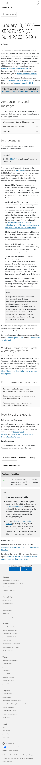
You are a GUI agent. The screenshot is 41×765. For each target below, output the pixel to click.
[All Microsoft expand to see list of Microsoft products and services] (2, 2)
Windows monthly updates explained (14, 68)
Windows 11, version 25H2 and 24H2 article (20, 91)
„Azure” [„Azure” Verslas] (4, 667)
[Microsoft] (20, 1)
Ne (26, 569)
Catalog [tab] (31, 458)
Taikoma (5, 44)
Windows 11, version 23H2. (23, 83)
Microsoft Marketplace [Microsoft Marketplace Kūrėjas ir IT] (8, 707)
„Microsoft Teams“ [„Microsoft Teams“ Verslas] (7, 684)
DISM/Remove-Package (14, 506)
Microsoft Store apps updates (13, 127)
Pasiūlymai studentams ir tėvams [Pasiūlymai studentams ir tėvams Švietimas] (11, 647)
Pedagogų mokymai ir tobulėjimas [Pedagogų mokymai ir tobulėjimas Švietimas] (11, 643)
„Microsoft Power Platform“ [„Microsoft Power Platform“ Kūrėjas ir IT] (9, 710)
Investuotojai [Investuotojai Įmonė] (6, 737)
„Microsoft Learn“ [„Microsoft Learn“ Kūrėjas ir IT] (7, 697)
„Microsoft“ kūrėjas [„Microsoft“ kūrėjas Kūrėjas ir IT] (7, 693)
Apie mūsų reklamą (16, 758)
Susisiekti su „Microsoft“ (9, 755)
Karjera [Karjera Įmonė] (4, 727)
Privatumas (19, 755)
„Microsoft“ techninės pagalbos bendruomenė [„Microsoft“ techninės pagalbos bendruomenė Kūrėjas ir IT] (14, 704)
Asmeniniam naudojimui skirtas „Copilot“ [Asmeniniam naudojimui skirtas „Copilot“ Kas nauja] (13, 583)
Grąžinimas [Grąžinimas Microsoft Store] (5, 607)
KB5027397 (13, 159)
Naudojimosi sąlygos (28, 755)
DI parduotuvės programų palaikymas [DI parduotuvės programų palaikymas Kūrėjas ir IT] (12, 700)
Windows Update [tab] (9, 458)
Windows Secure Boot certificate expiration (18, 122)
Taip (14, 569)
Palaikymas (6, 7)
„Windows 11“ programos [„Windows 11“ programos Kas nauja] (9, 590)
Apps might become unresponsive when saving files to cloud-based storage (17, 404)
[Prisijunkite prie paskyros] (37, 2)
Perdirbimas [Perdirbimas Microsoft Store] (6, 613)
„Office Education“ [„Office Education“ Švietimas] (7, 640)
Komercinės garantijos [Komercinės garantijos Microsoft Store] (8, 617)
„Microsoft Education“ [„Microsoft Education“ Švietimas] (8, 627)
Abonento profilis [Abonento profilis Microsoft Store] (7, 600)
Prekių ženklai (6, 758)
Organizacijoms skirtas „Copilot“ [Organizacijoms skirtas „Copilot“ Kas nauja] (11, 580)
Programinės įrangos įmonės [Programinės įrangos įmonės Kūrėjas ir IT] (10, 714)
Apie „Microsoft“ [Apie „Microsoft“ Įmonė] (7, 730)
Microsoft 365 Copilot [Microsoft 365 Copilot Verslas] (8, 680)
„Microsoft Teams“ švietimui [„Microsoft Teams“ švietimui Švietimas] (10, 633)
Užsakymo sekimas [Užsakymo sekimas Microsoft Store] (7, 610)
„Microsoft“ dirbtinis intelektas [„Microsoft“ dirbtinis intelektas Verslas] (10, 660)
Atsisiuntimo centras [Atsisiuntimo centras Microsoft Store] (8, 603)
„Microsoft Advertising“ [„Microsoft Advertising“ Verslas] (8, 677)
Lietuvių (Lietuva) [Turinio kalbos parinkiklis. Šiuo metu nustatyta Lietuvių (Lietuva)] (10, 743)
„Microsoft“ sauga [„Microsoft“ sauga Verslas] (7, 663)
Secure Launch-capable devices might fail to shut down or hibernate (19, 397)
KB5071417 (20, 170)
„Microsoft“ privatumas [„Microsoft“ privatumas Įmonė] (8, 734)
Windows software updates (27, 73)
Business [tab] (22, 458)
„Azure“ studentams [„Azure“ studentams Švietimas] (8, 650)
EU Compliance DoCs (27, 758)
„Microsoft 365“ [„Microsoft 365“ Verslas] (6, 674)
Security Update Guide (15, 337)
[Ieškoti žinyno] (7, 2)
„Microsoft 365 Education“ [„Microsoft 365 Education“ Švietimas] (9, 637)
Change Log (7, 131)
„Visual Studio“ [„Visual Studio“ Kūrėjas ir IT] (6, 717)
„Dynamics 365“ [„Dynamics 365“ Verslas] (7, 670)
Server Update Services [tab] (11, 465)
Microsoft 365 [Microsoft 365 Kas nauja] (6, 587)
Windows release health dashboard (17, 80)
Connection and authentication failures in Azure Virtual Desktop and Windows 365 (18, 390)
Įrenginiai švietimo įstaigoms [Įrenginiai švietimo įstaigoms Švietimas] (10, 630)
